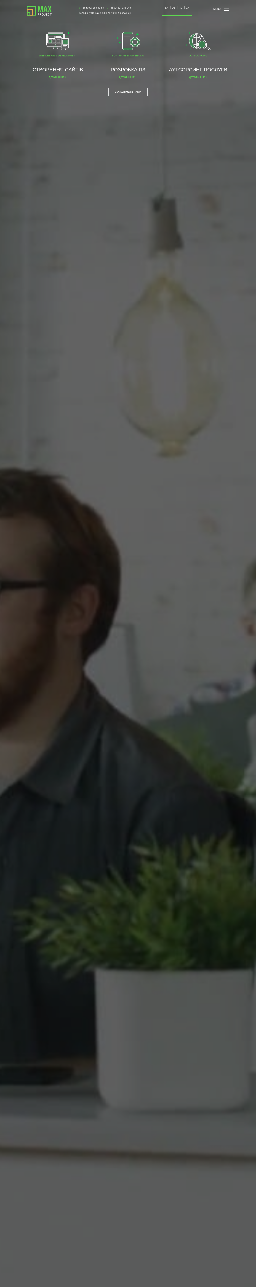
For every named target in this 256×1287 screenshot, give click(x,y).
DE (173, 7)
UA (187, 7)
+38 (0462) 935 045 (119, 7)
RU (180, 7)
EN (166, 7)
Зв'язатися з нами (128, 91)
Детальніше (57, 77)
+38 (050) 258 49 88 (91, 7)
